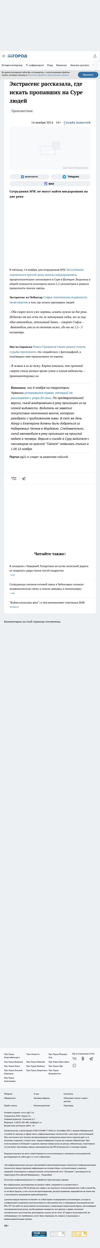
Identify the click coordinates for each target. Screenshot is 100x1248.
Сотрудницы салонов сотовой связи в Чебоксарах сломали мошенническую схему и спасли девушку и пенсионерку (50, 589)
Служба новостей (77, 122)
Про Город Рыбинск (35, 1066)
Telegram (8, 1093)
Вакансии (61, 65)
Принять (88, 74)
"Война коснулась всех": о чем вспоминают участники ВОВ (50, 605)
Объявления (9, 1098)
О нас (36, 1093)
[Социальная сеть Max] (50, 183)
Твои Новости (33, 1054)
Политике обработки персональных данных (48, 75)
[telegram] (24, 478)
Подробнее (46, 1174)
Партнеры (68, 1105)
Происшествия (22, 111)
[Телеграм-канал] (71, 176)
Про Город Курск (12, 1066)
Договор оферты (42, 1098)
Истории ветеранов (12, 65)
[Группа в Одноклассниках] (83, 1058)
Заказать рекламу (79, 65)
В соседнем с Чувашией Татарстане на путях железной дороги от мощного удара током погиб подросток (50, 570)
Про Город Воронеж (13, 1062)
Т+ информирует (35, 65)
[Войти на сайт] (95, 56)
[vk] (14, 478)
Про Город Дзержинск (36, 1070)
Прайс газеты (10, 1105)
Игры (50, 65)
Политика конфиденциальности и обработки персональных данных (36, 1179)
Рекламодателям (42, 1105)
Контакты (68, 1093)
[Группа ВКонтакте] (29, 176)
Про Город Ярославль (59, 1062)
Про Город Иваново (35, 1062)
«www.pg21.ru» (27, 1112)
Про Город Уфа (56, 1066)
